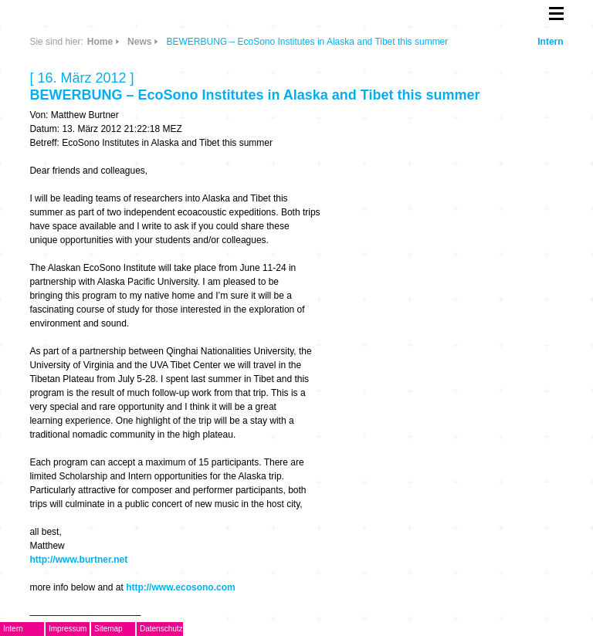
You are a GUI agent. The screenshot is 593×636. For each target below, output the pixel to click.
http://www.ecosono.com (181, 587)
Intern (550, 41)
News (139, 41)
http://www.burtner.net (78, 559)
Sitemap (108, 628)
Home (100, 41)
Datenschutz (161, 628)
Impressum (67, 628)
